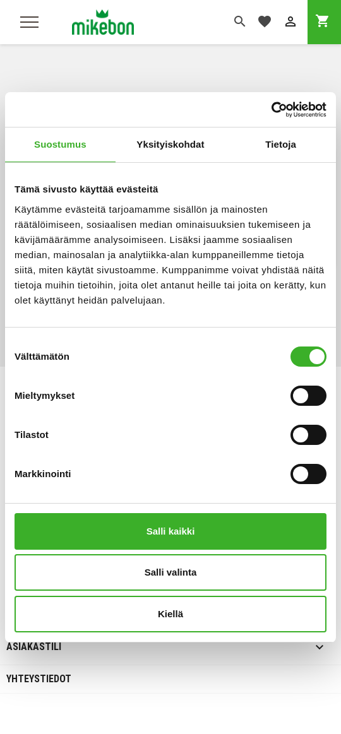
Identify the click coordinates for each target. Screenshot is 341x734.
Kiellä (170, 613)
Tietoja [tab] (280, 144)
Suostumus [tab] (60, 144)
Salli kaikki (171, 531)
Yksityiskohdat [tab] (170, 144)
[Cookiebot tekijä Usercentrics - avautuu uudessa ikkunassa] (271, 110)
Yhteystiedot (38, 679)
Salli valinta (171, 572)
